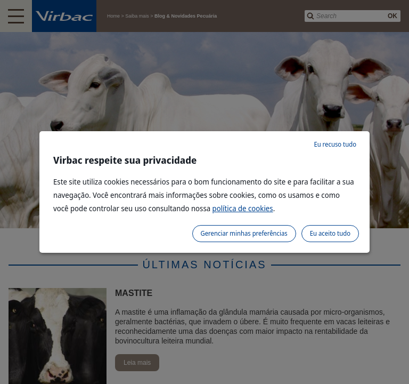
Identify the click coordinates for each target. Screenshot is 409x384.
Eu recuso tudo (335, 144)
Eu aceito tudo (330, 233)
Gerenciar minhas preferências (244, 233)
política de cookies (242, 208)
